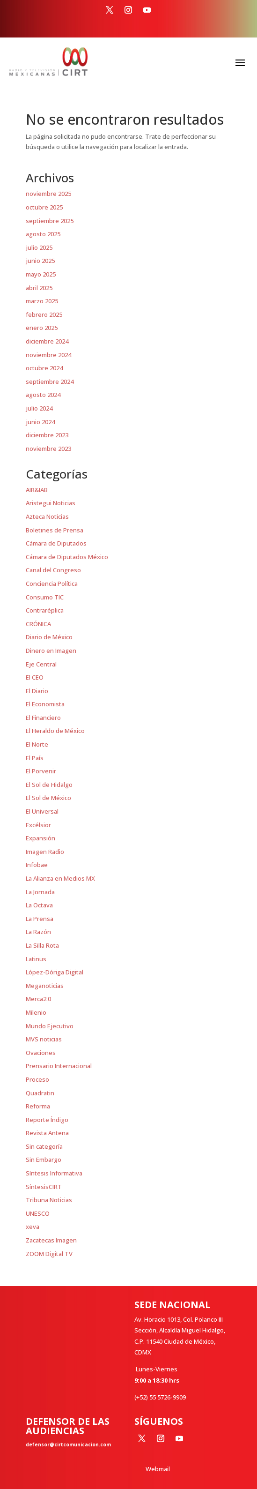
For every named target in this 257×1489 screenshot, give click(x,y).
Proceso (37, 1079)
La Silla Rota (42, 945)
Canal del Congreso (53, 570)
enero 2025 (42, 327)
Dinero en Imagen (51, 650)
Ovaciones (41, 1052)
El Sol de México (48, 797)
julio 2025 (39, 247)
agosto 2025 (43, 234)
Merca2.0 (38, 999)
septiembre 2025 (49, 221)
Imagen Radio (45, 851)
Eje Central (41, 664)
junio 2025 (40, 260)
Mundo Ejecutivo (49, 1026)
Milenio (36, 1012)
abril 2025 (39, 288)
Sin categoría (44, 1146)
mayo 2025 (41, 274)
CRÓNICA (38, 624)
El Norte (37, 744)
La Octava (39, 905)
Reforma (38, 1106)
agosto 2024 (43, 394)
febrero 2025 (44, 314)
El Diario (37, 691)
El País (35, 758)
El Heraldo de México (55, 730)
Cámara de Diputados (56, 543)
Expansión (40, 838)
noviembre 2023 (48, 448)
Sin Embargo (43, 1159)
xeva (32, 1226)
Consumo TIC (45, 597)
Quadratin (40, 1093)
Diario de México (49, 637)
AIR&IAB (37, 490)
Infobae (37, 864)
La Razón (38, 932)
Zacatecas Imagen (51, 1240)
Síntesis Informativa (54, 1173)
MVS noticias (44, 1039)
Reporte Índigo (47, 1119)
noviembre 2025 (48, 193)
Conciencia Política (52, 583)
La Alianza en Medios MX (60, 878)
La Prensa (39, 918)
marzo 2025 (42, 301)
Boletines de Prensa (54, 530)
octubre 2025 (44, 207)
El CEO (35, 677)
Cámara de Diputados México (67, 557)
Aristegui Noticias (50, 503)
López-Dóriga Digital (54, 972)
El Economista (45, 704)
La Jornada (40, 892)
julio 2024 (39, 408)
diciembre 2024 (47, 341)
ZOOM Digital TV (49, 1254)
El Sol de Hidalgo (49, 784)
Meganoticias (45, 985)
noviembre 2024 (48, 355)
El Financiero (43, 717)
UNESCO (38, 1213)
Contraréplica (45, 610)
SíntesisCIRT (44, 1186)
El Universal (42, 811)
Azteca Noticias (47, 516)
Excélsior (38, 825)
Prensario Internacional (59, 1066)
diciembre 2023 (47, 435)
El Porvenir (41, 771)
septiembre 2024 (49, 381)
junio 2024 (40, 422)
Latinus (36, 959)
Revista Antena (47, 1133)
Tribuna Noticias (49, 1200)
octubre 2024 (44, 368)
